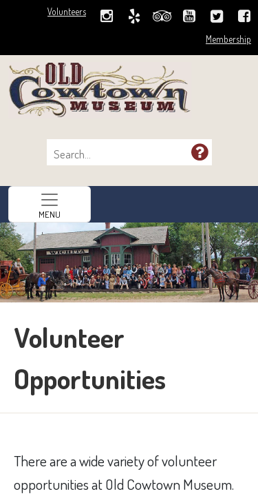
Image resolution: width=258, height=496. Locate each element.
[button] (199, 152)
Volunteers (66, 11)
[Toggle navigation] (49, 204)
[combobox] (122, 154)
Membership (228, 39)
